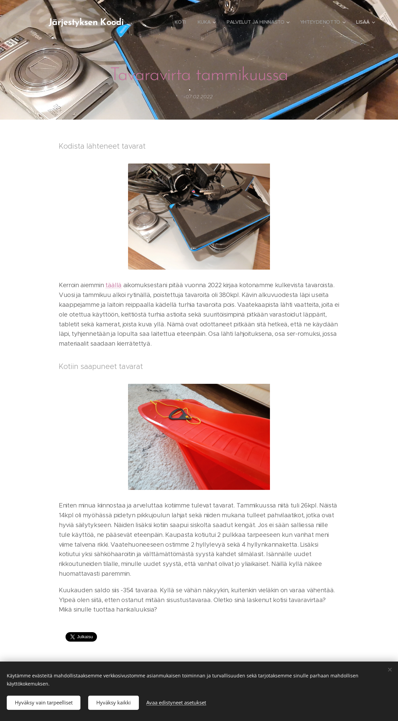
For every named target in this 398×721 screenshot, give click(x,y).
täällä (113, 285)
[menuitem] (180, 22)
